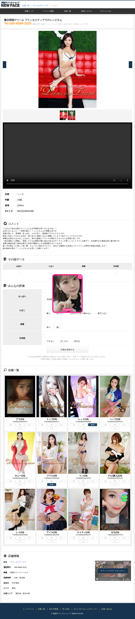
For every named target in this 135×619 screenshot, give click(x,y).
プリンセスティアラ (40, 6)
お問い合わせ (106, 609)
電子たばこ (102, 313)
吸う (48, 313)
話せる (77, 341)
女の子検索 (53, 609)
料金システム (86, 11)
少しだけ (64, 341)
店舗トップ (29, 11)
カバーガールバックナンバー (85, 609)
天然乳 (49, 299)
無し (58, 327)
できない (50, 341)
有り (48, 327)
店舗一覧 (25, 6)
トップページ (28, 609)
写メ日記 (66, 609)
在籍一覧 (67, 11)
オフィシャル (105, 11)
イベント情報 (48, 11)
